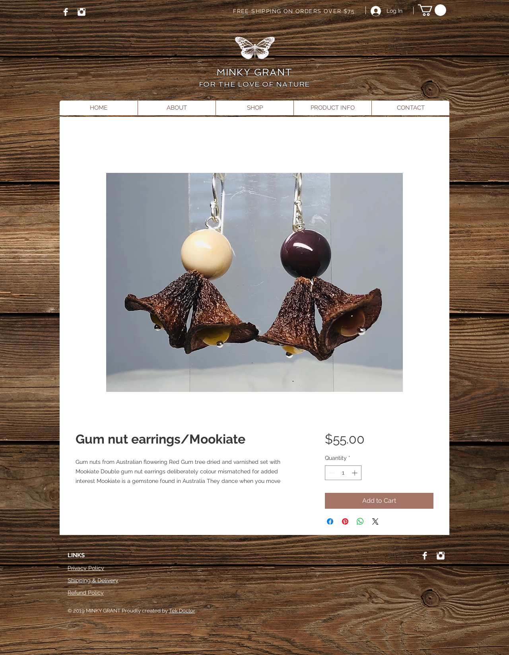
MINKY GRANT (254, 72)
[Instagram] (81, 12)
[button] (432, 10)
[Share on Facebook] (330, 521)
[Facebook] (66, 12)
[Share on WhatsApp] (360, 521)
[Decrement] (331, 473)
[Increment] (355, 473)
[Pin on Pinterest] (345, 521)
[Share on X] (375, 521)
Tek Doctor (182, 611)
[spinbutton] (343, 473)
